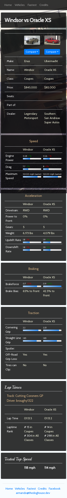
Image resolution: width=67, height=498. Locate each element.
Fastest (32, 5)
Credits (43, 5)
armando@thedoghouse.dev (33, 493)
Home (8, 5)
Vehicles (20, 5)
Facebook (54, 488)
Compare (31, 51)
